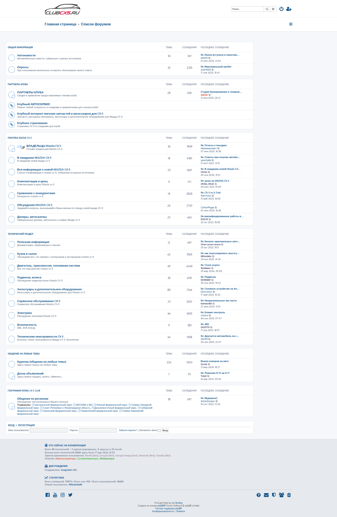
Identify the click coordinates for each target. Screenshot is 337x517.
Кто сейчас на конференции (67, 445)
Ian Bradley (177, 503)
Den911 (204, 339)
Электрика (24, 312)
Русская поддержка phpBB (168, 508)
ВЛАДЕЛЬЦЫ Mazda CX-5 (43, 145)
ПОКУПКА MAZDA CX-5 (20, 138)
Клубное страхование (32, 123)
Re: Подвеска (208, 276)
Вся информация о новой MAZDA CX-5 (43, 169)
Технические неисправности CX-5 (40, 336)
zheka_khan (207, 183)
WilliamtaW (75, 484)
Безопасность (27, 324)
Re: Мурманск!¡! (209, 398)
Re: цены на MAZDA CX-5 (215, 180)
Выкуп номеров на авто (215, 361)
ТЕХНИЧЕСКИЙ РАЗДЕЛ (20, 234)
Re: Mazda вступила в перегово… (220, 54)
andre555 (206, 69)
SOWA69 (206, 279)
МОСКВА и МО (82, 404)
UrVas (204, 171)
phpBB (161, 505)
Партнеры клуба (18, 84)
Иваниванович (209, 148)
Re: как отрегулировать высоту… (220, 253)
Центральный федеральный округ (52, 404)
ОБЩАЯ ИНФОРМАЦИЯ (20, 47)
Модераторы (107, 458)
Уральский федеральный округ (58, 410)
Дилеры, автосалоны (32, 216)
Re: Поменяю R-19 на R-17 (215, 372)
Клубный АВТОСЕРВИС (33, 104)
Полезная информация (33, 242)
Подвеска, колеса (29, 277)
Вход (11, 425)
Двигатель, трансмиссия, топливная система (48, 265)
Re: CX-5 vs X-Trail (211, 192)
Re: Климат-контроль (213, 312)
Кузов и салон (27, 253)
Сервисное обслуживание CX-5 (38, 301)
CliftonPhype (207, 207)
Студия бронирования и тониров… (221, 91)
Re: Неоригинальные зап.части (219, 300)
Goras (204, 364)
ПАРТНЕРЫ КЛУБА (30, 92)
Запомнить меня (150, 430)
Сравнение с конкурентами (36, 193)
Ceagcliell (66, 469)
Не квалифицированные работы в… (222, 216)
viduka (204, 315)
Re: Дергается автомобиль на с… (220, 336)
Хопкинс (206, 268)
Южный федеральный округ (110, 404)
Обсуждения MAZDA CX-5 (34, 205)
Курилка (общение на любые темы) (41, 361)
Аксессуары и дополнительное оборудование (49, 289)
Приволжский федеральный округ (98, 410)
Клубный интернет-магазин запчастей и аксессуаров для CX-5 (60, 113)
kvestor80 (206, 303)
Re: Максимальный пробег (216, 66)
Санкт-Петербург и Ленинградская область (65, 407)
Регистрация (26, 425)
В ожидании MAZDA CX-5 (34, 157)
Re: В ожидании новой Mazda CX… (220, 168)
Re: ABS (205, 324)
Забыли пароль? (128, 430)
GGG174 (205, 327)
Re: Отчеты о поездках (214, 145)
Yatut (204, 375)
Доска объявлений (30, 373)
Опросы (23, 67)
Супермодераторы (87, 458)
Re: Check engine (210, 265)
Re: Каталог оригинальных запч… (220, 241)
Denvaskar (206, 291)
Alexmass (206, 195)
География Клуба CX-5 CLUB (24, 390)
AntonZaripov (208, 401)
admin (204, 94)
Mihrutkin (206, 256)
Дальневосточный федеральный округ (114, 407)
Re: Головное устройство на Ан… (220, 288)
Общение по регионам (32, 398)
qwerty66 (206, 160)
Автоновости (26, 55)
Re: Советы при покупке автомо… (220, 157)
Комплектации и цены (32, 181)
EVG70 (204, 219)
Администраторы (65, 458)
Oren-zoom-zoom (211, 244)
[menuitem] (282, 9)
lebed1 (204, 57)
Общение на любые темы (24, 353)
